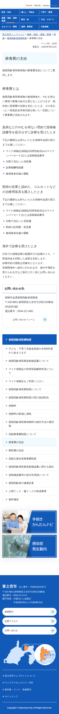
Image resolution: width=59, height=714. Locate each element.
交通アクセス (11, 621)
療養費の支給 (16, 442)
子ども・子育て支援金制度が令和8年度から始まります (31, 350)
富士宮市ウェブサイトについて (20, 676)
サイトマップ (11, 696)
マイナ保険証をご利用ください (26, 381)
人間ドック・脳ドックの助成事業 (27, 491)
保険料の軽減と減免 (20, 413)
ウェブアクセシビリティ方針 (19, 682)
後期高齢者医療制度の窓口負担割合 (29, 397)
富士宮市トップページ (13, 34)
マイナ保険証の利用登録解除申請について (31, 371)
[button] (29, 3)
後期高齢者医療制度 (17, 38)
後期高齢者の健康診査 (21, 483)
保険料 (12, 405)
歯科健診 (14, 499)
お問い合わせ (11, 630)
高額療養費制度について (22, 434)
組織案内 (9, 611)
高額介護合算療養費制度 (22, 458)
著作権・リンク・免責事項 (18, 689)
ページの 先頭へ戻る (48, 573)
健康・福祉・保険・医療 (39, 34)
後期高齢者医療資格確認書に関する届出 (31, 466)
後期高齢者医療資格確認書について (29, 361)
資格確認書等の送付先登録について (29, 475)
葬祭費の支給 (16, 450)
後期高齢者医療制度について (25, 389)
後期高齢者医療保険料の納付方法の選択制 (31, 424)
